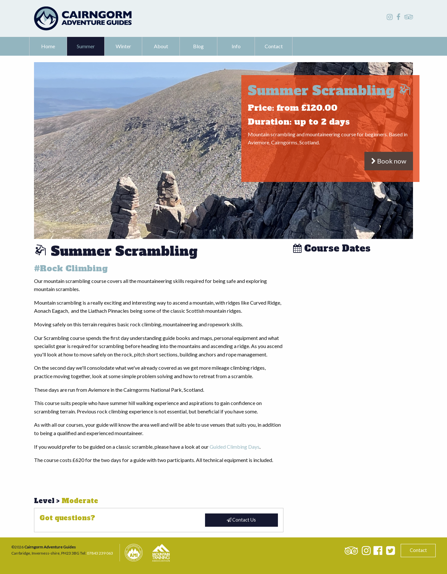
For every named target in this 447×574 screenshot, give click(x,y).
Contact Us (241, 520)
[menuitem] (48, 46)
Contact (274, 46)
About (161, 46)
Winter (123, 46)
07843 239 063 (100, 553)
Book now (388, 161)
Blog (198, 46)
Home (48, 46)
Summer (86, 46)
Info (236, 46)
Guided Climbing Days (234, 447)
